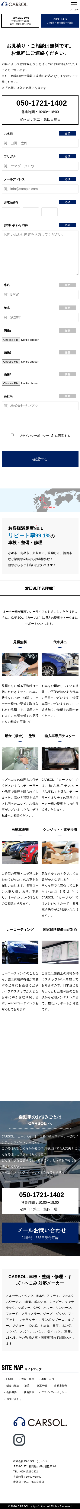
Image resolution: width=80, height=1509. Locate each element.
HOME (10, 1379)
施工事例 (42, 1385)
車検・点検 (47, 1379)
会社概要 (11, 1392)
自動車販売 (60, 1385)
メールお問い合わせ (41, 1233)
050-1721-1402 (21, 17)
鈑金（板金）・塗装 (17, 1385)
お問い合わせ (60, 20)
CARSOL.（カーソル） (31, 1506)
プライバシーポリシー (34, 435)
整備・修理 (27, 1379)
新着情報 (29, 1392)
